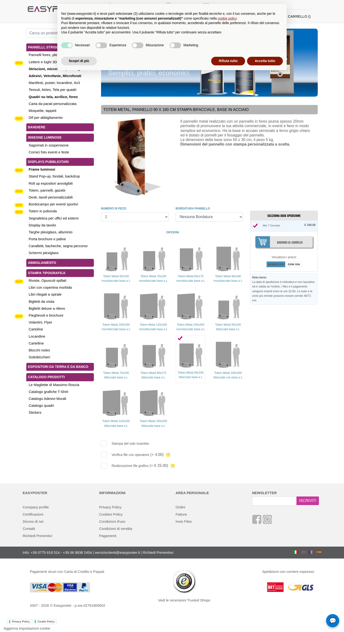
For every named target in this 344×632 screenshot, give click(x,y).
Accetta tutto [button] (265, 61)
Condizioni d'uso (112, 521)
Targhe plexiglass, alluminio (50, 232)
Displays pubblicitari (48, 162)
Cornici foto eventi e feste (49, 152)
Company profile (36, 507)
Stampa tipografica (46, 273)
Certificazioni (33, 514)
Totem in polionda (43, 211)
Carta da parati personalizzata (52, 104)
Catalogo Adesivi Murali (47, 399)
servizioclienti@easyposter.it (117, 552)
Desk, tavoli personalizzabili (51, 197)
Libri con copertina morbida (50, 287)
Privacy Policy (110, 507)
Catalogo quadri (41, 405)
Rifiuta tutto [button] (228, 61)
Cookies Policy (111, 514)
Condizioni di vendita (115, 529)
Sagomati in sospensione (49, 145)
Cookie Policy (46, 621)
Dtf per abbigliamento (46, 117)
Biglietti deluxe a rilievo (47, 308)
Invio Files (184, 521)
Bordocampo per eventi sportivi (53, 204)
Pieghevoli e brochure (46, 315)
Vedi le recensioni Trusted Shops (184, 600)
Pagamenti (107, 536)
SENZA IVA (276, 264)
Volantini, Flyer (40, 322)
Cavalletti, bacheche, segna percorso (58, 246)
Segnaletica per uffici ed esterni (54, 218)
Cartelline (36, 343)
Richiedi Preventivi (37, 536)
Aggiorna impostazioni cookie (27, 628)
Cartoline (36, 329)
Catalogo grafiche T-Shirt (48, 392)
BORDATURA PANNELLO (193, 208)
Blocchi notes (39, 350)
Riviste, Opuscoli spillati (47, 280)
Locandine (37, 336)
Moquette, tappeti (42, 111)
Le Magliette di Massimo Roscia (54, 385)
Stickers (35, 412)
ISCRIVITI (307, 501)
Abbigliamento (42, 263)
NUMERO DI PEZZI (113, 208)
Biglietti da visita (41, 301)
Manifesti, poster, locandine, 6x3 (54, 83)
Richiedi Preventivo (158, 552)
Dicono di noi (33, 521)
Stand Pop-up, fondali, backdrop (54, 176)
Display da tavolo (42, 225)
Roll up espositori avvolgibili (51, 183)
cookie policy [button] (227, 18)
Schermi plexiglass (44, 253)
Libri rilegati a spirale (45, 294)
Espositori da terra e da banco (58, 367)
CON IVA (294, 264)
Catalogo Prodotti (46, 377)
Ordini (180, 507)
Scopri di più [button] (79, 61)
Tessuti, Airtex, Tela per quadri (52, 90)
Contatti (29, 529)
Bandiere (36, 127)
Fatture (181, 514)
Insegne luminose (45, 137)
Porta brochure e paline (47, 239)
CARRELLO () (299, 16)
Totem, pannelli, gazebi (47, 190)
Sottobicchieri (39, 357)
